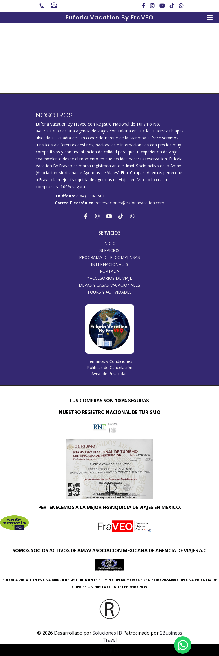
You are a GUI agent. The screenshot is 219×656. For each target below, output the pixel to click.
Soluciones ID (107, 633)
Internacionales (109, 264)
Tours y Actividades (109, 292)
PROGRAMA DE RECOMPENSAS (109, 257)
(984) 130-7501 (90, 196)
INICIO (109, 243)
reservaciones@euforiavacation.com (130, 203)
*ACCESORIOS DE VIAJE (109, 278)
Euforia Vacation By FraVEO (109, 17)
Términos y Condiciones (109, 361)
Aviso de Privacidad (109, 373)
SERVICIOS (109, 250)
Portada (109, 271)
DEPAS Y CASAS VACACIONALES (109, 285)
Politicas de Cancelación (109, 367)
